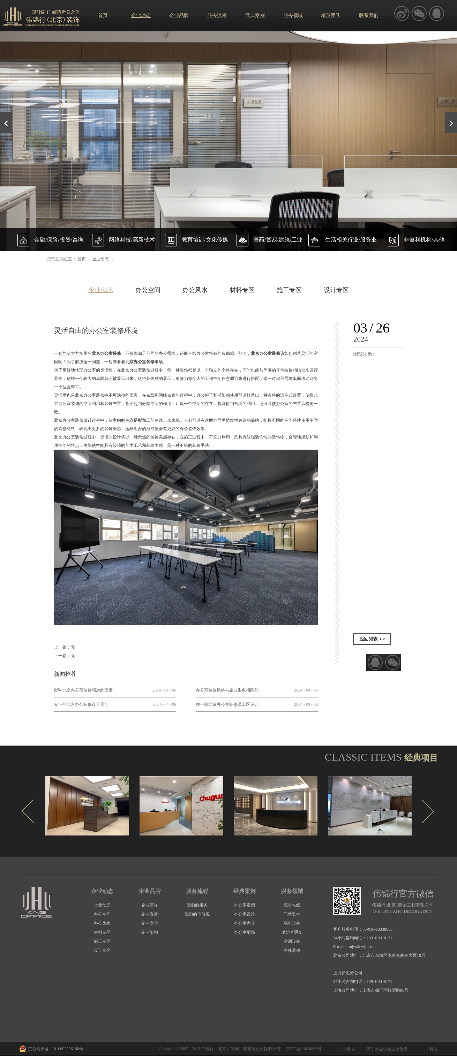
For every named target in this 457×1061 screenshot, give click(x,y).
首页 (103, 15)
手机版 (347, 1048)
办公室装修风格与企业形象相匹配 (227, 690)
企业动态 (100, 259)
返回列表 (372, 639)
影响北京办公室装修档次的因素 (83, 690)
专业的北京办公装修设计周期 (81, 704)
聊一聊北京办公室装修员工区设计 (227, 704)
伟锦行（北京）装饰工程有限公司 (232, 1048)
